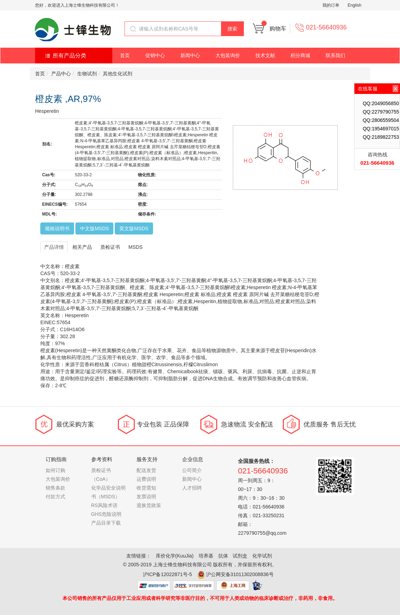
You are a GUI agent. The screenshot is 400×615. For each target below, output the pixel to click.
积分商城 (300, 55)
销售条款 (55, 488)
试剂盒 (240, 556)
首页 (125, 55)
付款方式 (55, 496)
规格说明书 (57, 228)
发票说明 (146, 496)
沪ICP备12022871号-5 (167, 574)
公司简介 (192, 470)
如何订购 (55, 470)
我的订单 (330, 5)
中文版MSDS (94, 228)
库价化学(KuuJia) (175, 556)
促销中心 (155, 55)
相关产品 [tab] (82, 247)
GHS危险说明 (106, 514)
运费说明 (146, 479)
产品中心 (61, 73)
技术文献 (265, 55)
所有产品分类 (69, 56)
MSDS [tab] (135, 247)
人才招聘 (192, 488)
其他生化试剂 (117, 73)
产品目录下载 (106, 523)
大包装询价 (227, 55)
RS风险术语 (104, 505)
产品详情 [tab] (54, 247)
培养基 (206, 556)
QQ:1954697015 (381, 128)
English (354, 5)
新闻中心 (190, 55)
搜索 (232, 29)
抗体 (223, 556)
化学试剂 (262, 556)
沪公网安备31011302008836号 (240, 574)
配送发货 (146, 470)
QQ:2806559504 (381, 120)
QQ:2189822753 (381, 137)
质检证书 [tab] (110, 247)
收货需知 (146, 488)
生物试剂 (87, 73)
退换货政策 (148, 505)
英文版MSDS (133, 228)
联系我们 (335, 55)
